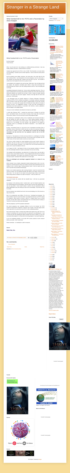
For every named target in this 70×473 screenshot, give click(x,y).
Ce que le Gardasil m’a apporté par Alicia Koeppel (57, 221)
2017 (51, 201)
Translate (57, 20)
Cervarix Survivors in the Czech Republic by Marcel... (57, 218)
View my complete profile (54, 310)
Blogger (40, 459)
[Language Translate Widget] (56, 18)
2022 (51, 192)
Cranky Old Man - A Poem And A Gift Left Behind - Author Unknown (59, 76)
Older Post (42, 246)
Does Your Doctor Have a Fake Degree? (59, 135)
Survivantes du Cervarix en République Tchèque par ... (57, 215)
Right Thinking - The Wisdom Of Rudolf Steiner (56, 232)
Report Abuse (52, 313)
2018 (51, 199)
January (53, 252)
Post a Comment (11, 244)
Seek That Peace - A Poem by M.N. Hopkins (59, 146)
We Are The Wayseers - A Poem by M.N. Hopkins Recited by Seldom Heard (59, 124)
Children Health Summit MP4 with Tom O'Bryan (56, 224)
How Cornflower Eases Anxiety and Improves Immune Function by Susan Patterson (59, 99)
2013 (51, 254)
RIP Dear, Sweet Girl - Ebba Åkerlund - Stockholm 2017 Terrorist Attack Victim (59, 112)
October (53, 237)
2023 (51, 191)
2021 (51, 194)
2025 (51, 187)
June (52, 244)
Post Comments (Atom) (16, 248)
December (53, 207)
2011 (51, 258)
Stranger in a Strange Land (33, 7)
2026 (51, 186)
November (53, 209)
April (52, 247)
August (52, 240)
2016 (51, 203)
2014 (51, 206)
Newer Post (9, 246)
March (52, 249)
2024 (51, 189)
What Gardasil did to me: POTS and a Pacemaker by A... (57, 226)
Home (26, 246)
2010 (51, 259)
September (53, 239)
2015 (51, 204)
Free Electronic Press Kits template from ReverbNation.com (49, 385)
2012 (51, 256)
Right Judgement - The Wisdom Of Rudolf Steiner (57, 235)
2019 (51, 198)
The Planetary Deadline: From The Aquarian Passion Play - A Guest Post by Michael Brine (59, 88)
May (52, 245)
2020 (51, 196)
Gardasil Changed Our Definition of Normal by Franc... (56, 212)
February (53, 250)
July (52, 242)
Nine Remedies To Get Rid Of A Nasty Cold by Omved (57, 229)
